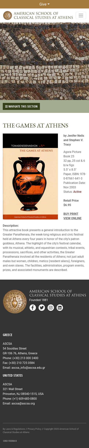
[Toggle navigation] (81, 15)
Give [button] (43, 4)
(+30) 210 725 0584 (22, 363)
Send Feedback (10, 440)
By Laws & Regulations (14, 429)
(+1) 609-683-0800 (25, 398)
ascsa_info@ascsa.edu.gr (28, 367)
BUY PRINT (70, 214)
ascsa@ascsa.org (23, 403)
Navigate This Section (21, 106)
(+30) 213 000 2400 (25, 358)
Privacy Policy (34, 429)
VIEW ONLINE (72, 218)
